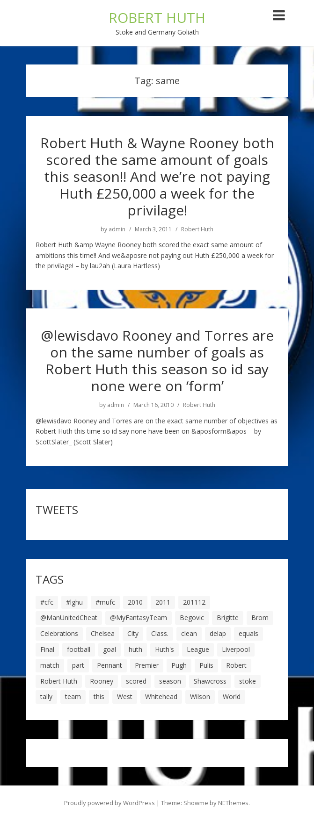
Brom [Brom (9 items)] (260, 617)
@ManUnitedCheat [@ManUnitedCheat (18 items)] (68, 617)
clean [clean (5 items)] (189, 633)
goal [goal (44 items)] (109, 649)
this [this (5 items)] (99, 696)
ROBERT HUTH (157, 17)
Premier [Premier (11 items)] (147, 665)
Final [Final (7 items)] (47, 649)
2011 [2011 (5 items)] (162, 602)
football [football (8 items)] (78, 649)
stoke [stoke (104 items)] (247, 681)
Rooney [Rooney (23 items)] (101, 681)
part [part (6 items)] (78, 665)
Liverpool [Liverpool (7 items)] (236, 649)
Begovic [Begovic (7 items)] (192, 617)
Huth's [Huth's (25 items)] (164, 649)
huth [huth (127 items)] (135, 649)
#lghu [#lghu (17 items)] (74, 602)
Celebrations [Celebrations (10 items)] (59, 633)
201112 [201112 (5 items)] (194, 602)
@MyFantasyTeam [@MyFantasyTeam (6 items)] (138, 617)
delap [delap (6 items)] (218, 633)
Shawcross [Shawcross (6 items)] (210, 681)
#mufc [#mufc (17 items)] (105, 602)
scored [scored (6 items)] (136, 681)
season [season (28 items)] (170, 681)
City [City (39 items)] (133, 633)
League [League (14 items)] (198, 649)
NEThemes (233, 803)
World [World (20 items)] (232, 696)
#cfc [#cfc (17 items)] (46, 602)
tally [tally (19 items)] (46, 696)
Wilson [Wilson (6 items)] (200, 696)
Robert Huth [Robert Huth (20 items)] (58, 681)
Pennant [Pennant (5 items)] (109, 665)
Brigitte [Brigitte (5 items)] (228, 617)
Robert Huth (197, 229)
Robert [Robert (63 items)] (236, 665)
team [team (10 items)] (73, 696)
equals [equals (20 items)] (248, 633)
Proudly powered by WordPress (109, 803)
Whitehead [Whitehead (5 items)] (161, 696)
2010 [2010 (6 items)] (135, 602)
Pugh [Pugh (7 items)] (179, 665)
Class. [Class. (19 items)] (159, 633)
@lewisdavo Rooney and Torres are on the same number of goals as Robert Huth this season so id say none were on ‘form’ (157, 360)
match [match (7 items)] (49, 665)
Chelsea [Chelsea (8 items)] (103, 633)
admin (117, 229)
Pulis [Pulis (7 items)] (206, 665)
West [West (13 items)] (124, 696)
